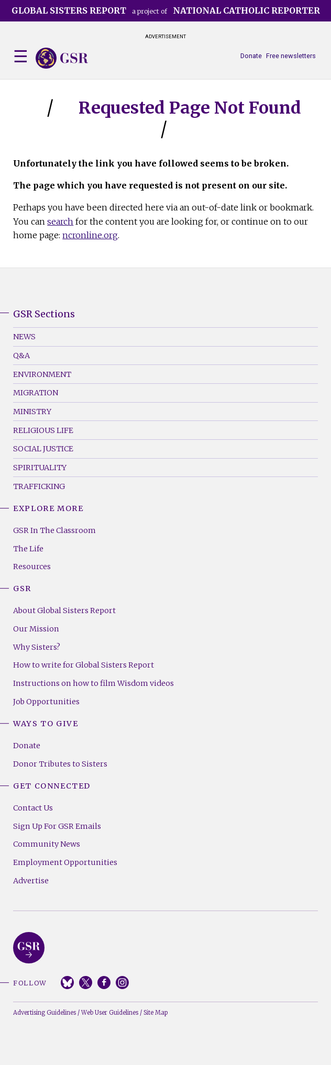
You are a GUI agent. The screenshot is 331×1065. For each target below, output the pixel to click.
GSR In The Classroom (54, 530)
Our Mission (36, 629)
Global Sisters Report (29, 947)
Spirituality (40, 467)
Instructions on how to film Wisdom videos (93, 683)
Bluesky (67, 982)
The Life (28, 548)
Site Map (156, 1012)
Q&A (21, 355)
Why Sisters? (36, 647)
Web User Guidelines (109, 1012)
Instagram (122, 982)
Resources (32, 566)
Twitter (85, 982)
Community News (46, 844)
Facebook (104, 982)
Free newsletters (291, 56)
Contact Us (33, 808)
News (24, 336)
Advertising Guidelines (44, 1012)
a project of (166, 10)
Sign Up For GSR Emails (57, 826)
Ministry (32, 411)
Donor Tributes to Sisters (60, 764)
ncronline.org (90, 235)
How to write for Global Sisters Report (83, 665)
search (60, 221)
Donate (251, 56)
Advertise (31, 880)
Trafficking (39, 486)
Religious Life (43, 430)
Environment (42, 374)
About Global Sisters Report (64, 610)
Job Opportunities (46, 701)
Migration (35, 392)
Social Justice (43, 448)
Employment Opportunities (65, 862)
